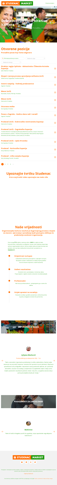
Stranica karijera (50, 3)
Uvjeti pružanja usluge (47, 478)
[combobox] (35, 58)
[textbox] (35, 58)
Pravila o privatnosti (38, 478)
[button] (54, 360)
